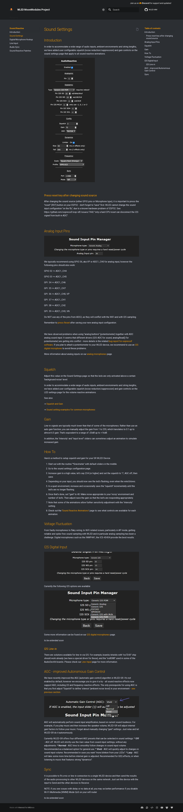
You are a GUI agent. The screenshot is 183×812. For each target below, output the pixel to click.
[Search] (123, 9)
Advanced (57, 16)
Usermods (78, 16)
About (68, 16)
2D (103, 16)
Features (34, 16)
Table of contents (153, 28)
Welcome (14, 16)
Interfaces (45, 16)
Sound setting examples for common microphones (70, 409)
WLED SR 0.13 (131, 16)
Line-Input (86, 662)
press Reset (64, 322)
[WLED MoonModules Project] (11, 9)
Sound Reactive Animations (75, 510)
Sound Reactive (114, 16)
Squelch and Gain (54, 404)
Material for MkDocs (26, 807)
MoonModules (92, 16)
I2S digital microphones (98, 634)
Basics (24, 16)
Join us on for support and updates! (150, 3)
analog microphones (96, 354)
